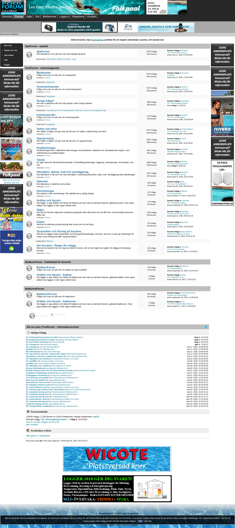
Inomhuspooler (46, 114)
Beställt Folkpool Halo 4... (178, 152)
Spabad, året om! (11, 182)
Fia (183, 302)
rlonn (54, 366)
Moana (184, 191)
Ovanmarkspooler (48, 86)
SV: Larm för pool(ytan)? (177, 184)
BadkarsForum (46, 267)
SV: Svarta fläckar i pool (36, 387)
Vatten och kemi (47, 128)
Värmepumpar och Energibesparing (60, 110)
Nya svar (8, 45)
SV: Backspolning (174, 193)
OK (140, 521)
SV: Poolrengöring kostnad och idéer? (42, 337)
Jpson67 (185, 73)
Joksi (184, 138)
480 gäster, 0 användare (38, 436)
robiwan (62, 340)
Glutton (185, 115)
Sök (6, 60)
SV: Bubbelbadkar (175, 268)
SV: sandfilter (32, 361)
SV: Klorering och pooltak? (37, 378)
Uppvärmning (45, 138)
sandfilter (30, 363)
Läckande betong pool (35, 404)
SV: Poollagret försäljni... (177, 203)
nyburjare (185, 101)
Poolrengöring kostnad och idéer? (41, 340)
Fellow (184, 161)
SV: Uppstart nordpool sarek (38, 385)
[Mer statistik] (32, 425)
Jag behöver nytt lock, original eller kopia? (44, 356)
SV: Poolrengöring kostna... (178, 103)
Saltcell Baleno (173, 224)
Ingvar (42, 344)
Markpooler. (44, 72)
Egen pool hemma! (11, 180)
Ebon (184, 275)
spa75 (96, 417)
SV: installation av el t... (177, 277)
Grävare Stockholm (34, 368)
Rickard (185, 50)
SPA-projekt (51, 59)
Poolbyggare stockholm (36, 375)
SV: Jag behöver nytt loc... (178, 53)
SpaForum (43, 51)
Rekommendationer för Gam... (179, 234)
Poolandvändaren (59, 378)
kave (60, 373)
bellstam (185, 266)
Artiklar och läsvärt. (49, 200)
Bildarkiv (50, 241)
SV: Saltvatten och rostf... (177, 131)
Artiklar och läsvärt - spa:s (67, 59)
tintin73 (185, 87)
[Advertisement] (11, 303)
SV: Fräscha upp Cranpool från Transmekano (45, 389)
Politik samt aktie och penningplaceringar (90, 110)
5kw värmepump (174, 141)
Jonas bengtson (43, 363)
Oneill (54, 397)
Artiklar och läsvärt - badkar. (54, 274)
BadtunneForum (47, 293)
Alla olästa (8, 55)
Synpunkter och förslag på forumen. (59, 231)
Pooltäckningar (46, 147)
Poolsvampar (97, 40)
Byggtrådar (51, 82)
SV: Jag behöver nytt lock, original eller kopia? (46, 354)
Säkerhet (42, 181)
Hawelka (185, 211)
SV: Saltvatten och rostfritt (37, 359)
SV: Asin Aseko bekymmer (178, 164)
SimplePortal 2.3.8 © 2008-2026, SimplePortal (118, 513)
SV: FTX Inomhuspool (176, 117)
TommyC (185, 247)
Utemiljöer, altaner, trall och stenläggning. (63, 171)
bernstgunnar (51, 368)
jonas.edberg (71, 356)
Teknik (41, 159)
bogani (52, 380)
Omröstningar (45, 190)
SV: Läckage (31, 344)
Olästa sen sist (10, 50)
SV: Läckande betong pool (37, 392)
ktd (183, 182)
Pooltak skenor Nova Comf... (179, 214)
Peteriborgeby (56, 382)
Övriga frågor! (45, 100)
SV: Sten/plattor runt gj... (177, 174)
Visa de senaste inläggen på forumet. (43, 422)
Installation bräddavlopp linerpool (40, 373)
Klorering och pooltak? (36, 380)
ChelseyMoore (187, 129)
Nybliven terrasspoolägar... (178, 295)
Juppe (50, 404)
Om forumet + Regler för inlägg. (56, 245)
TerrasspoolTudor (188, 293)
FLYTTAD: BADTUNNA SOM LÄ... (181, 304)
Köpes (41, 221)
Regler (7, 65)
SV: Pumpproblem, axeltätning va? (41, 406)
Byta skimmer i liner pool (37, 382)
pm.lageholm (187, 232)
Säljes (40, 209)
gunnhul (185, 222)
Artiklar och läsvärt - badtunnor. (57, 301)
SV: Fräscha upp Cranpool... (179, 89)
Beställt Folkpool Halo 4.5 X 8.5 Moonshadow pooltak (49, 370)
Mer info (147, 521)
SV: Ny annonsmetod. (176, 249)
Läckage (171, 75)
